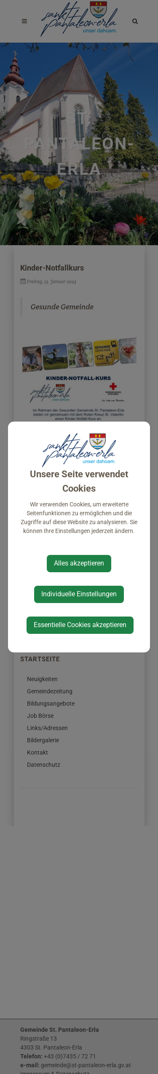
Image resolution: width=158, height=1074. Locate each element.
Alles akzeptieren (79, 563)
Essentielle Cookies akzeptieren (80, 625)
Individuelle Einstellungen (79, 594)
